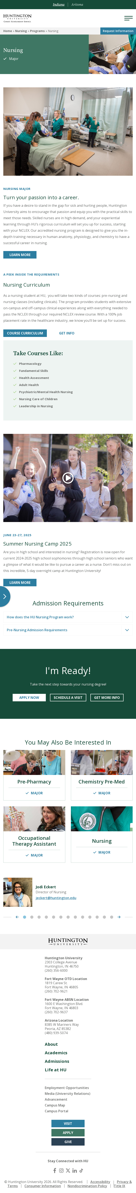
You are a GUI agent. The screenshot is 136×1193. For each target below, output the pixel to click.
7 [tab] (68, 915)
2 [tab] (31, 915)
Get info (66, 333)
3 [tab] (39, 915)
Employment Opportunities (67, 1086)
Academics (56, 1051)
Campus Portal (56, 1109)
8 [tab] (75, 915)
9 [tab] (82, 915)
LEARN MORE (20, 254)
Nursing (21, 31)
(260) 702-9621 (56, 989)
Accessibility (100, 1180)
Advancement (56, 1097)
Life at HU (56, 1068)
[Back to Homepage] (68, 939)
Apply (68, 1131)
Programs (37, 31)
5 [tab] (53, 915)
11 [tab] (97, 915)
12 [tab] (104, 915)
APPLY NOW (29, 697)
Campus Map (55, 1103)
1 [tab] (24, 915)
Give (68, 1140)
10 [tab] (89, 915)
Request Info (118, 31)
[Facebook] (54, 1168)
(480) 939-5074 (56, 1031)
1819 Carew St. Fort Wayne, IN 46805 (61, 983)
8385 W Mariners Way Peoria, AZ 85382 (62, 1025)
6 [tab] (60, 915)
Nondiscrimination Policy (87, 1184)
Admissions (57, 1059)
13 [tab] (111, 915)
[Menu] (128, 18)
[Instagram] (61, 1168)
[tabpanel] (68, 890)
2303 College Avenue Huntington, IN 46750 (62, 962)
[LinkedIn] (74, 1168)
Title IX (119, 1184)
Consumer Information (42, 1184)
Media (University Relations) (67, 1092)
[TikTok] (81, 1168)
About (51, 1042)
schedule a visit (68, 697)
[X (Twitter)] (68, 1168)
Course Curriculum (25, 333)
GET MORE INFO (107, 697)
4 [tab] (46, 915)
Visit (68, 1122)
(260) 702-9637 (56, 1010)
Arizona (77, 4)
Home (7, 31)
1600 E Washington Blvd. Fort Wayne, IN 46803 (64, 1004)
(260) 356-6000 (56, 969)
